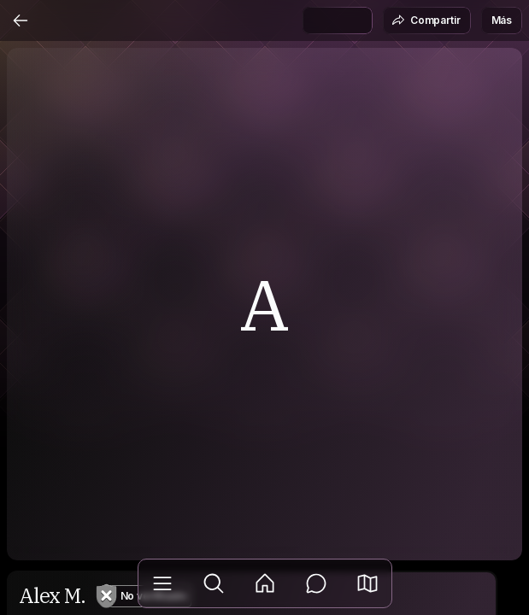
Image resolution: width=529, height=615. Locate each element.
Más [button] (502, 20)
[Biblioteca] (162, 583)
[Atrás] (20, 20)
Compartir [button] (426, 20)
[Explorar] (213, 583)
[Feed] (265, 583)
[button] (367, 583)
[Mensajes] (316, 583)
